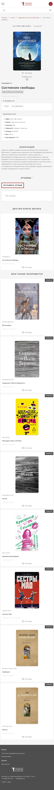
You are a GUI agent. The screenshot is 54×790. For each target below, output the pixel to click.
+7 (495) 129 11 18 (7, 778)
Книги (13, 18)
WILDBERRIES (17, 106)
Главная (4, 18)
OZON (6, 106)
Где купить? (5, 764)
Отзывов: (38, 26)
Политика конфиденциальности (13, 753)
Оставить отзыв (12, 185)
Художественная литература (28, 18)
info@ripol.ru (20, 778)
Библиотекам (6, 756)
